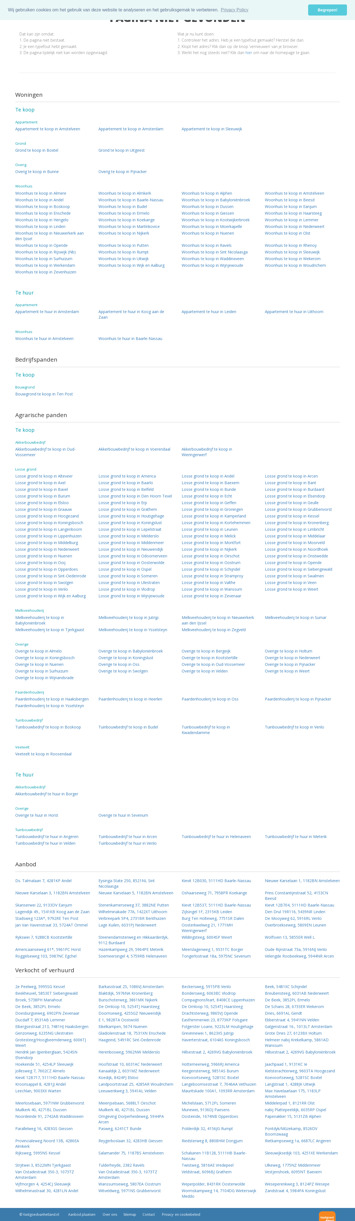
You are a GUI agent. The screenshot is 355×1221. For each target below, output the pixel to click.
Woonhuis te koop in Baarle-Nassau (130, 199)
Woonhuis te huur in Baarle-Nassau (130, 338)
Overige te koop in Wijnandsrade (44, 677)
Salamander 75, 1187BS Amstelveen (131, 1153)
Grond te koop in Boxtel (36, 150)
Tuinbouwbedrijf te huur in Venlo (127, 843)
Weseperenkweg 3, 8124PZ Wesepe (297, 1184)
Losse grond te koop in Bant (290, 482)
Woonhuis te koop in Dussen (208, 206)
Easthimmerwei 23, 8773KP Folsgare (215, 1019)
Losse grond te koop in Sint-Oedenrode (50, 575)
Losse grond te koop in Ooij (40, 562)
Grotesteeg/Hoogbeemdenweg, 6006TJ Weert (50, 1042)
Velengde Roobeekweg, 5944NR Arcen (299, 956)
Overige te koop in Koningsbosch (45, 657)
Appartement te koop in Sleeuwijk (212, 128)
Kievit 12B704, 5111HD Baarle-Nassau (299, 905)
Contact (149, 1214)
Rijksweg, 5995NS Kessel (37, 1153)
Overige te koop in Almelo (38, 651)
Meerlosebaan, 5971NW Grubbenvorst (49, 1103)
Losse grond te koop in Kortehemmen (216, 522)
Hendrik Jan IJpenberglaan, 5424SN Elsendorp (46, 1054)
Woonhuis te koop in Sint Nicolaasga (215, 252)
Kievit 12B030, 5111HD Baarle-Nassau (216, 880)
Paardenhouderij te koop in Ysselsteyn (49, 705)
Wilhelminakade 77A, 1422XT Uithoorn (132, 911)
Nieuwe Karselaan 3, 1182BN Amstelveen (52, 892)
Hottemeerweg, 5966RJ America (210, 1064)
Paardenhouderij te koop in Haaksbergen (52, 699)
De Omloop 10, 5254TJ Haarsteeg (128, 1006)
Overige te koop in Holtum (288, 651)
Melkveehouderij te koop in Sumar (295, 617)
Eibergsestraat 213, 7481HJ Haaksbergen (51, 1026)
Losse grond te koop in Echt (207, 496)
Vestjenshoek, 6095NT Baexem (293, 1171)
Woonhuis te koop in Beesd (290, 199)
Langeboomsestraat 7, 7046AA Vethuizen (219, 1084)
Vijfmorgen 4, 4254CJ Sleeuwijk (43, 1184)
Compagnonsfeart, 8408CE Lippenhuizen (218, 999)
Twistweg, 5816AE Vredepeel (208, 1165)
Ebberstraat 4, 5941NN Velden (292, 1019)
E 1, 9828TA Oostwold (118, 1019)
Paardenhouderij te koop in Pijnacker (298, 699)
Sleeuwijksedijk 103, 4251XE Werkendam (301, 1153)
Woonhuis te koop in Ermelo (123, 213)
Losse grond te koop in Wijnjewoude (131, 595)
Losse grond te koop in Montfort (211, 542)
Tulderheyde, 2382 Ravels (121, 1165)
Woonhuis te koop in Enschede (43, 213)
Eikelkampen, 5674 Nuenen (122, 1026)
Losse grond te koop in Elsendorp (295, 496)
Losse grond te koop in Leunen (210, 529)
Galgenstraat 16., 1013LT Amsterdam (298, 1026)
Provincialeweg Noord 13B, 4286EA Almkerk (47, 1143)
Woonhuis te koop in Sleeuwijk (292, 252)
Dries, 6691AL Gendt (283, 1013)
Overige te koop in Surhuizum (41, 671)
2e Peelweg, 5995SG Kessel (40, 986)
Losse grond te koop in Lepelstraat (129, 529)
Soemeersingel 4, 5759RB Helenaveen (132, 956)
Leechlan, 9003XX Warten (38, 1090)
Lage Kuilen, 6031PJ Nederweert (127, 925)
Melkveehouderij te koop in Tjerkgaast (49, 629)
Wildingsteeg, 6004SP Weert (207, 937)
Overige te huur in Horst (36, 815)
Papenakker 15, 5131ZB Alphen (293, 1116)
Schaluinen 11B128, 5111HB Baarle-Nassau (214, 1155)
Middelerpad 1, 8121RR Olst (290, 1103)
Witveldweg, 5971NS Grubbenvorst (129, 1190)
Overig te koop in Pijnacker (122, 171)
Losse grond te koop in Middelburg (46, 542)
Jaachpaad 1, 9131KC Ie (286, 1064)
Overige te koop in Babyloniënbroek (130, 651)
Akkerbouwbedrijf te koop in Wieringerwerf (207, 451)
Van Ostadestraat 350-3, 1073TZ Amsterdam (44, 1174)
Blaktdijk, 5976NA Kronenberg (125, 993)
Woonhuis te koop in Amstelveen (294, 193)
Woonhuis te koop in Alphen (207, 193)
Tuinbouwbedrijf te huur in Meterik (296, 836)
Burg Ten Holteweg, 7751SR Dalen (213, 918)
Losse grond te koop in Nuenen (43, 556)
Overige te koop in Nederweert (292, 657)
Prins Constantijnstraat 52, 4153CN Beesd (296, 895)
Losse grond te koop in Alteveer (44, 476)
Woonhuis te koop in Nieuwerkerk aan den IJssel (49, 235)
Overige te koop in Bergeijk (206, 651)
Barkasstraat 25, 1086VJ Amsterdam (131, 986)
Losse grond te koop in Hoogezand (47, 516)
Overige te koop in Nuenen (39, 664)
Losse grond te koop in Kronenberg (297, 522)
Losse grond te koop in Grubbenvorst (298, 509)
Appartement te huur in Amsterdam (47, 311)
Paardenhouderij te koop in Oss (210, 699)
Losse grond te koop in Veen (290, 582)
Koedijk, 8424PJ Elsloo (118, 1077)
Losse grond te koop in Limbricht (294, 529)
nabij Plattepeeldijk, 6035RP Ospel (295, 1109)
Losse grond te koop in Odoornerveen (132, 556)
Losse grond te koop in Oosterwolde (131, 562)
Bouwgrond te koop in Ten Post (44, 394)
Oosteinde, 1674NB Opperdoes (210, 1116)
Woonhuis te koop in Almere (40, 193)
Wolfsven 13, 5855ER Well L (290, 937)
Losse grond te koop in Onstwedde (296, 556)
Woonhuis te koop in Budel (122, 206)
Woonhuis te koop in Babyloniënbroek (216, 199)
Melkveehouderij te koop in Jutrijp (128, 617)
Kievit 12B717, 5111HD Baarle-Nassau (50, 1077)
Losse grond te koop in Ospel (124, 569)
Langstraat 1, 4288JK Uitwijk (290, 1084)
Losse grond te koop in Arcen (291, 476)
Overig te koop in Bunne (37, 171)
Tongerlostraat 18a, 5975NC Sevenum (216, 956)
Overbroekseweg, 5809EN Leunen (295, 925)
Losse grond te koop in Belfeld (126, 489)
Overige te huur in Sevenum (123, 815)
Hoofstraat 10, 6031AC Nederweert (130, 1064)
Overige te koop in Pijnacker (290, 664)
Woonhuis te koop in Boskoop (42, 206)
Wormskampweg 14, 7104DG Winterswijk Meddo (219, 1193)
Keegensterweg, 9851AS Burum (210, 1070)
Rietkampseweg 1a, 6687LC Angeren (298, 1140)
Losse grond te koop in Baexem (210, 482)
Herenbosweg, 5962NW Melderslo (129, 1052)
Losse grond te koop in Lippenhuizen (48, 536)
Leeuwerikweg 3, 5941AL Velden (127, 1090)
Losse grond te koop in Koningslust (130, 522)
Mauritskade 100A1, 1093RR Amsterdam (218, 1090)
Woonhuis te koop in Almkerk (124, 193)
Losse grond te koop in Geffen (209, 502)
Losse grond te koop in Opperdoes (46, 569)
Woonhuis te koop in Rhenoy (291, 245)
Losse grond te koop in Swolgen (44, 582)
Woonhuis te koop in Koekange (126, 219)
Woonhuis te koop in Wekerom (293, 258)
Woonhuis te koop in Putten (123, 245)
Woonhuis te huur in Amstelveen (44, 338)
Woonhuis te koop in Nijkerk (123, 233)
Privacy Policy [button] (234, 9)
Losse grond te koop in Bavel (41, 489)
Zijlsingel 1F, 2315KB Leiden (207, 911)
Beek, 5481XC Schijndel (286, 986)
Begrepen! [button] (328, 10)
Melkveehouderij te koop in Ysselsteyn (132, 629)
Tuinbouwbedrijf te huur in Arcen (127, 836)
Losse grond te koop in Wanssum (212, 589)
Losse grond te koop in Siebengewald (298, 569)
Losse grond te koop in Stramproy (212, 575)
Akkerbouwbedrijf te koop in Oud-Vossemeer (45, 451)
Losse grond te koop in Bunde (209, 489)
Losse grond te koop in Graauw (43, 509)
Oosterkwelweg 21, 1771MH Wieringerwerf (207, 927)
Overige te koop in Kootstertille (210, 657)
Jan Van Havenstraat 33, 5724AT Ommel (51, 925)
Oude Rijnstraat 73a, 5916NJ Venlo (296, 949)
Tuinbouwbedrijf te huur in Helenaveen (216, 836)
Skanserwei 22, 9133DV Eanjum (43, 905)
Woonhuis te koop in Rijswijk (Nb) (45, 252)
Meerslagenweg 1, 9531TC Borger (212, 949)
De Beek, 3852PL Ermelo (287, 999)
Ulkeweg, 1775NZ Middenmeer (293, 1165)
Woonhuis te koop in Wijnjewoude (212, 265)
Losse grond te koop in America (127, 476)
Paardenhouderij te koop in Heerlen (130, 699)
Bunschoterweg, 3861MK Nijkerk (128, 999)
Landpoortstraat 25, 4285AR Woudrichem (135, 1084)
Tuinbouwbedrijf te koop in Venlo (294, 727)
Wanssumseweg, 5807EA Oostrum (129, 1184)
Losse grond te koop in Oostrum (211, 562)
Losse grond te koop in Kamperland (214, 516)
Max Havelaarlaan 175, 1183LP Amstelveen (293, 1093)
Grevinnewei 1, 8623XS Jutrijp (208, 1033)
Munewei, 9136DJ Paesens (206, 1109)
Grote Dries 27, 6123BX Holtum (293, 1033)
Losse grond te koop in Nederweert (47, 549)
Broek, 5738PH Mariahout (38, 999)
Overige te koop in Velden (205, 671)
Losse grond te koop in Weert (291, 589)
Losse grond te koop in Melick (209, 536)
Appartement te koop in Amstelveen (47, 128)
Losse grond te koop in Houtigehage (131, 516)
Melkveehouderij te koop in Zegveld (214, 629)
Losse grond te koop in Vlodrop (126, 589)
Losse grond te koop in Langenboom (48, 529)
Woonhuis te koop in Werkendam (45, 265)
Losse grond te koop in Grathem (127, 509)
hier (248, 52)
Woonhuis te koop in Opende (41, 245)
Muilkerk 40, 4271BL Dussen (41, 1109)
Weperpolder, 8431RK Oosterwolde (213, 1184)
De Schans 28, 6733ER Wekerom (294, 1006)
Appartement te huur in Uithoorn (294, 311)
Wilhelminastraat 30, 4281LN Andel (46, 1190)
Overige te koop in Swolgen (123, 671)
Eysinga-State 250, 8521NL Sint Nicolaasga (126, 883)
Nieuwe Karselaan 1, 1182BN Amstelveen (302, 880)
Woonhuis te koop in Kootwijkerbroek (216, 219)
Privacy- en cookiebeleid (180, 1214)
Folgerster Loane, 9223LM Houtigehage (217, 1026)
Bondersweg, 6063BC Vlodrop (209, 993)
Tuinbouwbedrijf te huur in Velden (45, 843)
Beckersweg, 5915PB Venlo (206, 986)
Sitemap (129, 1214)
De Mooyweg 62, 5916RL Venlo (293, 918)
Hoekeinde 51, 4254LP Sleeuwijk (44, 1064)
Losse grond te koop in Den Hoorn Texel (135, 496)
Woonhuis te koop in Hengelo (42, 219)
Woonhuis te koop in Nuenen (208, 233)
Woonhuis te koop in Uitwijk (123, 258)
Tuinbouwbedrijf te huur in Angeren (46, 836)
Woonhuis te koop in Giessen (208, 213)
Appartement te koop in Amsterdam (130, 128)
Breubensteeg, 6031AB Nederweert (297, 993)
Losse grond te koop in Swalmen (294, 575)
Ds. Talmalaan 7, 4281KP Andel (43, 880)
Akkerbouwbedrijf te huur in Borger (46, 793)
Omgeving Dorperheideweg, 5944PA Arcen (131, 1119)
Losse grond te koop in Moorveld (295, 542)
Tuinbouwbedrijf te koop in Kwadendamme (206, 729)
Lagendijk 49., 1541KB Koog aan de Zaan (52, 911)
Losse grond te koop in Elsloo (42, 502)
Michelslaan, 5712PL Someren (209, 1103)
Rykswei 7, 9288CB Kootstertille (43, 937)
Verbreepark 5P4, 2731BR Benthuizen (132, 918)
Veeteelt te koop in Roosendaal (43, 754)
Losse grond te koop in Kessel (292, 516)
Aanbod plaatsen (81, 1214)
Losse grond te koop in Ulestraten (129, 582)
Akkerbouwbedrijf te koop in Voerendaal (134, 449)
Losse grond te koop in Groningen (212, 509)
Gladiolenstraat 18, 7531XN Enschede (132, 1033)
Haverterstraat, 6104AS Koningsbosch (216, 1039)
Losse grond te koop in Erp (122, 502)
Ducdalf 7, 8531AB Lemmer (40, 1019)
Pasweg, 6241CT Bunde (119, 1128)
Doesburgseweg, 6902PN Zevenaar (47, 1013)
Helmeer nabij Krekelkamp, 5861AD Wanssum (297, 1042)
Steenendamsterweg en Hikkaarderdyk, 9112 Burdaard (133, 940)
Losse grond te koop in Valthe (208, 582)
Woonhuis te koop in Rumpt (123, 252)
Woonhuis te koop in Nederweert (294, 226)
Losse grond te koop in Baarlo (125, 482)
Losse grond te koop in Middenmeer (131, 542)
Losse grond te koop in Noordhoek (296, 549)
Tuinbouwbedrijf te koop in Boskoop (48, 727)
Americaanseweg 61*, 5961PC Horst (48, 949)
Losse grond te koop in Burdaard (294, 489)
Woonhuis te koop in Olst (287, 233)
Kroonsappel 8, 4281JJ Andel (40, 1084)
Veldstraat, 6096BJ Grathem (207, 1171)
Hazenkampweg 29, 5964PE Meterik (130, 949)
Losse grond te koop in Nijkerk (209, 549)
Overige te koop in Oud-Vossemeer (213, 664)
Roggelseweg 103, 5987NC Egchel (46, 956)
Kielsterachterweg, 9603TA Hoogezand (300, 1070)
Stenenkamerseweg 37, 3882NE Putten (133, 905)
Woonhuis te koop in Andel (39, 199)
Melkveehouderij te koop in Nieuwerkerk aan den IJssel (218, 620)
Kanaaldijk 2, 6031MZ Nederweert (129, 1070)
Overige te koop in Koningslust (125, 657)
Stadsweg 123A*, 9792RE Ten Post (46, 918)
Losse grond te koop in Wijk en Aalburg (50, 595)
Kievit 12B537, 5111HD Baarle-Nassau (216, 905)
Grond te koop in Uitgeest (121, 150)
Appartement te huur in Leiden (209, 311)
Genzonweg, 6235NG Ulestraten (44, 1033)
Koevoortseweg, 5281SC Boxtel (210, 1077)
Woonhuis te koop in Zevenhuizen (45, 272)
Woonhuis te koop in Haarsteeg (293, 213)
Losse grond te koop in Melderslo (128, 536)
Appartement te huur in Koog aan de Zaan (131, 314)
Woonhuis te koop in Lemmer (291, 219)
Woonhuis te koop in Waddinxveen (213, 258)
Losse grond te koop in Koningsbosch (49, 522)
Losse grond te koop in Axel (40, 482)
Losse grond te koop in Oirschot (211, 556)
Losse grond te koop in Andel (208, 476)
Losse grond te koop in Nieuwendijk (130, 549)
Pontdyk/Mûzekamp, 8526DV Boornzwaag (291, 1131)
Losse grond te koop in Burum (42, 496)
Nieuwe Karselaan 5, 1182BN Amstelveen (135, 892)
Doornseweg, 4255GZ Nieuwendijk (129, 1013)
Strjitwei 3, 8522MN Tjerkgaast (43, 1165)
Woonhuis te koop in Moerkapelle (212, 226)
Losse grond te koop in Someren (128, 575)
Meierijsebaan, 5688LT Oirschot (127, 1103)
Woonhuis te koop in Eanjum (291, 206)
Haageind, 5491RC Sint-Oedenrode (129, 1039)
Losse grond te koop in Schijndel (211, 569)
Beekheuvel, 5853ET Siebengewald (46, 993)
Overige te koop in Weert (287, 671)
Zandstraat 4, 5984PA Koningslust (295, 1190)
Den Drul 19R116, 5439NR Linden (295, 911)
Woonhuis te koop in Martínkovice (129, 226)
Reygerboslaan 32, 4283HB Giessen (130, 1140)
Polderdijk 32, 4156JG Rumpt (207, 1128)
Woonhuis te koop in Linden (40, 226)
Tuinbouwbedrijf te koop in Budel (128, 727)
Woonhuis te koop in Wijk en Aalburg (131, 265)
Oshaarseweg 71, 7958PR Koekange (214, 892)
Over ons (109, 1214)
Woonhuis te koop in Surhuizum (43, 258)
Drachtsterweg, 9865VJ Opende (210, 1013)
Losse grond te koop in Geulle (292, 502)
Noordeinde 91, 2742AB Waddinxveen (49, 1116)
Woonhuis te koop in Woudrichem (295, 265)
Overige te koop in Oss (119, 664)
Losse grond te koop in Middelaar (295, 536)
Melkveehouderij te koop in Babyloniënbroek (39, 620)
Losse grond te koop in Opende (293, 562)
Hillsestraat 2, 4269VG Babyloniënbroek (217, 1052)
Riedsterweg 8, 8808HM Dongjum (212, 1140)
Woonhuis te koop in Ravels (207, 245)
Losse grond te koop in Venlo (41, 589)
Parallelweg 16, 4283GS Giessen (44, 1128)
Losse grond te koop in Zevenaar (211, 595)
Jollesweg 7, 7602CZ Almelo (40, 1070)
